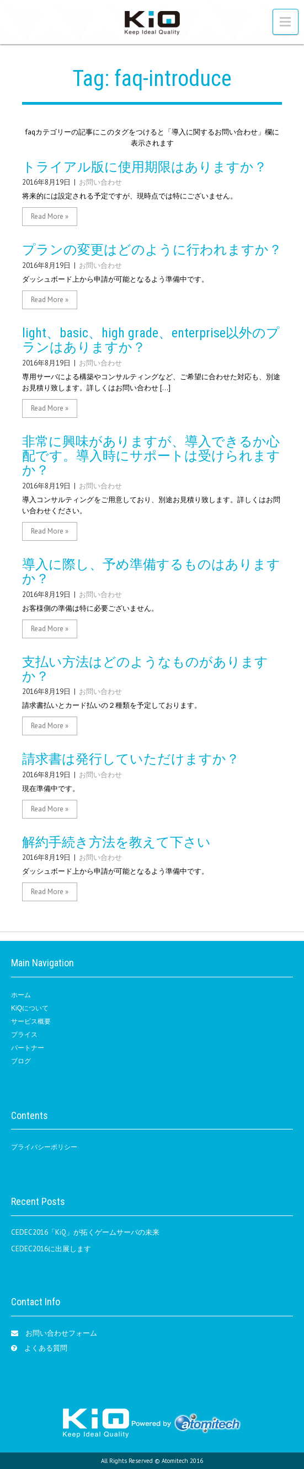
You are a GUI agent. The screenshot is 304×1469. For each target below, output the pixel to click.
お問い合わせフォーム (61, 1333)
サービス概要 (31, 1021)
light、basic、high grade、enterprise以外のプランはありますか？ (151, 340)
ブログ (21, 1061)
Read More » (49, 216)
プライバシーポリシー (44, 1147)
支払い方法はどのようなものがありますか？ (145, 669)
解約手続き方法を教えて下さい (116, 842)
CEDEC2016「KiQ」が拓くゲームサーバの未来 (85, 1232)
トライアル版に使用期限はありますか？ (144, 167)
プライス (24, 1034)
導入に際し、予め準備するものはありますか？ (151, 571)
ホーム (21, 995)
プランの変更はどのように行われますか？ (152, 249)
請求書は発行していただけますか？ (130, 759)
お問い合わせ (100, 182)
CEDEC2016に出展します (51, 1248)
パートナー (27, 1048)
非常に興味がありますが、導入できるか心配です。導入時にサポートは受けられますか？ (151, 456)
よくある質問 (45, 1348)
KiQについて (30, 1008)
